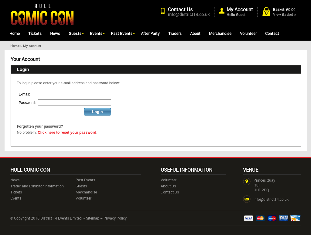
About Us (168, 185)
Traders (175, 33)
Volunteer (248, 33)
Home (14, 33)
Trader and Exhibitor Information (37, 185)
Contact (272, 33)
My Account (240, 9)
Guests (75, 33)
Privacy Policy (115, 218)
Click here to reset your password (67, 132)
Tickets (35, 33)
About (195, 33)
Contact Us (180, 9)
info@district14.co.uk (189, 14)
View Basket (284, 14)
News (55, 33)
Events (96, 33)
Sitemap (92, 218)
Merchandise (220, 33)
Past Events (121, 33)
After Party (150, 33)
